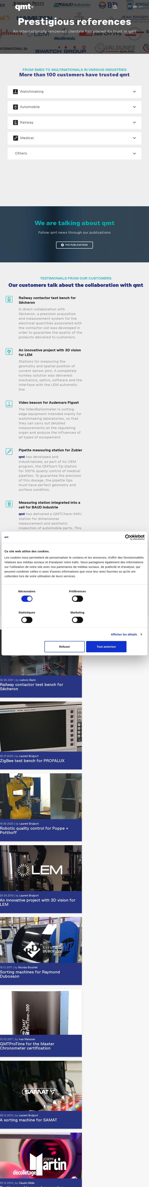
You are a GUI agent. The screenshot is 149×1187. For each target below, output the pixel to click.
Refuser (73, 636)
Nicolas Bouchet (27, 759)
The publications (74, 248)
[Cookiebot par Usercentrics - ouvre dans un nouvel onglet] (128, 548)
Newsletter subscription (95, 1170)
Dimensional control (18, 1144)
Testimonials (85, 1095)
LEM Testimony (87, 1118)
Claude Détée (106, 830)
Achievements (86, 1099)
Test (7, 1149)
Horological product (17, 1153)
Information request (91, 1165)
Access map (87, 1161)
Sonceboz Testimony (90, 1104)
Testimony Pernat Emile (92, 1113)
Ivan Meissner (107, 759)
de (135, 6)
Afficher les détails (124, 623)
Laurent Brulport (28, 687)
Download (101, 1176)
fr (129, 6)
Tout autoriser (121, 636)
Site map (87, 1176)
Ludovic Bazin (26, 974)
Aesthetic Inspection (18, 1139)
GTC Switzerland (121, 1176)
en (141, 6)
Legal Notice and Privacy (39, 1176)
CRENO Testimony (89, 1109)
